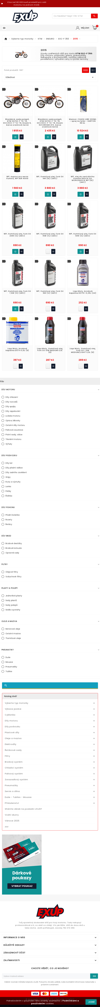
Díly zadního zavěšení (16, 472)
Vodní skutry (12, 814)
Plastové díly (12, 732)
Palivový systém (14, 773)
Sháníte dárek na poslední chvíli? (23, 808)
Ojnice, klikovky (13, 420)
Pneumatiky (11, 666)
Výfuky (9, 444)
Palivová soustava (14, 430)
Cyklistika (10, 714)
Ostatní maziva (13, 633)
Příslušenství (12, 803)
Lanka (8, 486)
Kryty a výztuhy (13, 481)
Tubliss (9, 671)
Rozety (9, 519)
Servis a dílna (12, 791)
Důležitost (50, 77)
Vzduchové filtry (13, 576)
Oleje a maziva (13, 738)
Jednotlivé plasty (14, 595)
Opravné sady (12, 552)
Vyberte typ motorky (16, 703)
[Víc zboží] (71, 16)
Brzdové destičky (14, 543)
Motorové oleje (13, 629)
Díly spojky (11, 406)
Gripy (8, 477)
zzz (6, 826)
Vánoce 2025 (12, 820)
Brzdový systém (14, 761)
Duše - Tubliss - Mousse (18, 797)
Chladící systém (14, 767)
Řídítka (9, 495)
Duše (8, 657)
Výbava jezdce (13, 708)
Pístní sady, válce (14, 434)
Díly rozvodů (11, 401)
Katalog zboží (10, 696)
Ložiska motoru (13, 416)
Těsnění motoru (13, 439)
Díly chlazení (12, 397)
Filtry (7, 756)
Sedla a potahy (13, 609)
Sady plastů (11, 600)
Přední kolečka (13, 515)
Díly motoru (11, 720)
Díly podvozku (12, 726)
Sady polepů (11, 605)
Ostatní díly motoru (15, 425)
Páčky (8, 491)
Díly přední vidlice (14, 467)
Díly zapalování (13, 411)
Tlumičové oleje (13, 638)
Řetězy (9, 524)
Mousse (9, 662)
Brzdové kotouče (14, 548)
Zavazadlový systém (16, 779)
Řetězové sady (13, 750)
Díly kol (9, 463)
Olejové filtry (12, 572)
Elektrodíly (10, 744)
